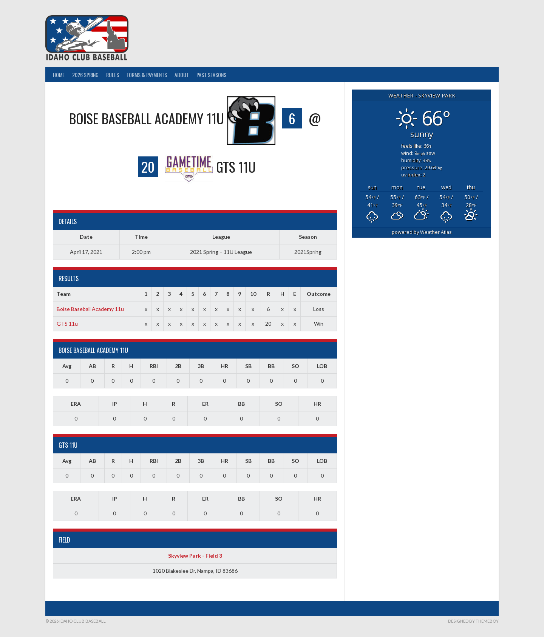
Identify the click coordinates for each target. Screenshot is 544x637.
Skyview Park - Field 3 (195, 555)
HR (224, 366)
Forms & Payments (147, 75)
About (182, 75)
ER (205, 403)
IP (114, 403)
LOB (322, 366)
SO (295, 366)
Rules (112, 75)
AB (92, 366)
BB (271, 366)
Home (59, 75)
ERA (76, 403)
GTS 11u (67, 323)
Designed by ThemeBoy (473, 620)
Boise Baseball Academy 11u (90, 309)
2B (178, 366)
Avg (66, 366)
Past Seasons (211, 75)
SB (248, 366)
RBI (154, 366)
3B (201, 366)
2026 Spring (85, 75)
